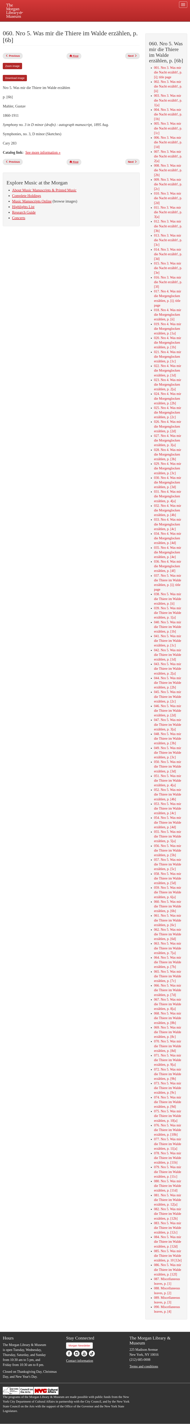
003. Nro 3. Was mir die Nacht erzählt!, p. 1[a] (168, 100)
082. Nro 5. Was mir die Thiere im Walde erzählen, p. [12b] (167, 1213)
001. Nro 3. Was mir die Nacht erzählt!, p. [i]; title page (168, 72)
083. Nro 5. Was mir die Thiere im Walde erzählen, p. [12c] (167, 1227)
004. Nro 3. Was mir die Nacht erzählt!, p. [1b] (168, 114)
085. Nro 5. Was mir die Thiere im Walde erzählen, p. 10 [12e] (167, 1255)
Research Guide (24, 212)
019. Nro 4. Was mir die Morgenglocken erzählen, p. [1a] (167, 328)
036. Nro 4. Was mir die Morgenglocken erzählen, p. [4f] (167, 566)
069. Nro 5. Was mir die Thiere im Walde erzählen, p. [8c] (167, 1032)
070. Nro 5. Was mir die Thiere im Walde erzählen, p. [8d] (167, 1045)
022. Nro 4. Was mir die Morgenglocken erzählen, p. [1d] (167, 370)
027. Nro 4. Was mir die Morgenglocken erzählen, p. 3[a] (167, 440)
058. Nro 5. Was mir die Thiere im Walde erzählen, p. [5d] (167, 878)
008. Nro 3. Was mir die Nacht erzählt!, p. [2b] (168, 170)
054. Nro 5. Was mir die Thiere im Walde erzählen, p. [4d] (167, 822)
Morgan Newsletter (79, 1345)
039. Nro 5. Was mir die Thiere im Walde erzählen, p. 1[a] (167, 612)
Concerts (18, 218)
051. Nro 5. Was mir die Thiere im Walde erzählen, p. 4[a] (167, 780)
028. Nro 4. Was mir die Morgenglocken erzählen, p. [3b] (167, 454)
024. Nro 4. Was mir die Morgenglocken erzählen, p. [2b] (167, 398)
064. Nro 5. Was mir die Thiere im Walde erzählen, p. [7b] (167, 962)
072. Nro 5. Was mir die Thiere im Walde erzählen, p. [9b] (167, 1074)
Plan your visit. (51, 25)
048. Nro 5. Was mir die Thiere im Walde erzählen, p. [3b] (167, 738)
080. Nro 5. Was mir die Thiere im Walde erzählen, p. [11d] (167, 1185)
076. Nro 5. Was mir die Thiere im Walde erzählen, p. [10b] (167, 1129)
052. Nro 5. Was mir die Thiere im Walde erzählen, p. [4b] (167, 794)
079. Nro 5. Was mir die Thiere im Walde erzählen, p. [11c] (167, 1171)
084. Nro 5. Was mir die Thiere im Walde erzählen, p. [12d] (167, 1241)
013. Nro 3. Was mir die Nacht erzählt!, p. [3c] (168, 240)
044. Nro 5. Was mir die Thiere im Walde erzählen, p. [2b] (167, 682)
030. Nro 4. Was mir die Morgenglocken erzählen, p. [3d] (167, 482)
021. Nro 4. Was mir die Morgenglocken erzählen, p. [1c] (167, 356)
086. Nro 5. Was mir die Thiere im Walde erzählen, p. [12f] (167, 1269)
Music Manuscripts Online (32, 201)
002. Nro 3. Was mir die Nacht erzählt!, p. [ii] (168, 86)
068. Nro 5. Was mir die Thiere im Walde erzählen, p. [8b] (167, 1018)
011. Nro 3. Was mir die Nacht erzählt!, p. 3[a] (168, 212)
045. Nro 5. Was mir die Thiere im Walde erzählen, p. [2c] (167, 696)
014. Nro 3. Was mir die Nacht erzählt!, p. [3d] (168, 254)
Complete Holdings (26, 196)
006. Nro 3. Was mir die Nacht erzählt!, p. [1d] (168, 142)
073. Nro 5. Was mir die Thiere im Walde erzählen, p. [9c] (167, 1087)
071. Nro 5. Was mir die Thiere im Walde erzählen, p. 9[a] (167, 1060)
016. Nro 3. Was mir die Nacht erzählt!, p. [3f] (168, 282)
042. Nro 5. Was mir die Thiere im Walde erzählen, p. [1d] (167, 654)
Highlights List (23, 207)
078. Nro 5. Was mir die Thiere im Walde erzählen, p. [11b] (167, 1157)
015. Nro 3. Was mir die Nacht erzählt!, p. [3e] (168, 268)
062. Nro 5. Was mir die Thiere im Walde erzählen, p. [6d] (167, 934)
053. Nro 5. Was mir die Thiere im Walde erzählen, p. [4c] (167, 808)
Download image (14, 78)
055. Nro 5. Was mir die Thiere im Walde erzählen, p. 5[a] (167, 836)
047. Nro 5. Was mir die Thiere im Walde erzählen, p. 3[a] (167, 724)
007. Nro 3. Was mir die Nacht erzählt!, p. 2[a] (168, 156)
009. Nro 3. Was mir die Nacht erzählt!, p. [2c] (168, 184)
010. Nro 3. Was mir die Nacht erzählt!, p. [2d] (168, 198)
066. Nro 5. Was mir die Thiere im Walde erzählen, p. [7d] (167, 990)
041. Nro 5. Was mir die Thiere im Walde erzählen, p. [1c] (167, 640)
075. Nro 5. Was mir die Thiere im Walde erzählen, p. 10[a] (167, 1115)
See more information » (42, 152)
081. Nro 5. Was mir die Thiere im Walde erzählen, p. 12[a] (167, 1199)
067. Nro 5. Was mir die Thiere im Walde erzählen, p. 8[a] (167, 1004)
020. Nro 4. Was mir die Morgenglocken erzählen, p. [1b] (167, 342)
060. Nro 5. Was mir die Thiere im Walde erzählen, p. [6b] (167, 906)
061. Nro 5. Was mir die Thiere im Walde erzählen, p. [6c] (167, 920)
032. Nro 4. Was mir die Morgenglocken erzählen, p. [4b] (167, 510)
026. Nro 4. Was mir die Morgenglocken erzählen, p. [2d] (167, 426)
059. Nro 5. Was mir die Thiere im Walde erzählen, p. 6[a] (167, 892)
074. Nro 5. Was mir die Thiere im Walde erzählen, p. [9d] (167, 1102)
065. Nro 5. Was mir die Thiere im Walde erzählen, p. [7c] (167, 976)
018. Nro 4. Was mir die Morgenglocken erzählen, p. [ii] (167, 314)
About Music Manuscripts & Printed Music (44, 190)
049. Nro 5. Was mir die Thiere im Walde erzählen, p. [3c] (167, 752)
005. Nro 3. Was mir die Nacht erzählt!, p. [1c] (168, 128)
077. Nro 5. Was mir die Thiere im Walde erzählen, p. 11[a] (167, 1143)
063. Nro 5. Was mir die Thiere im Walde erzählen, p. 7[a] (167, 948)
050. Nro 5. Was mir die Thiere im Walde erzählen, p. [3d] (167, 766)
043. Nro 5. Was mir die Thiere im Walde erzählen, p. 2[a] (167, 668)
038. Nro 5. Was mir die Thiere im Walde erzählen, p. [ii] (167, 598)
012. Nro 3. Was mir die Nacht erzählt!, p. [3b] (168, 226)
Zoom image (12, 66)
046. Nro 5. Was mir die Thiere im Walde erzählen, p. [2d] (167, 710)
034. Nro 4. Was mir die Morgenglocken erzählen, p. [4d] (167, 538)
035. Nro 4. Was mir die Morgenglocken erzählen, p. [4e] (167, 552)
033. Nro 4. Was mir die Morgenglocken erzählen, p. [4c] (167, 524)
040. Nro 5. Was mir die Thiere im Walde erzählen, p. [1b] (167, 626)
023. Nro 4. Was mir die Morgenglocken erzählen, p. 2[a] (167, 384)
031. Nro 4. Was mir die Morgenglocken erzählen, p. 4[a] (167, 496)
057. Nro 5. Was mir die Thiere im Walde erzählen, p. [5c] (167, 864)
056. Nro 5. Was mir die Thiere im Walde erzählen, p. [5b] (167, 850)
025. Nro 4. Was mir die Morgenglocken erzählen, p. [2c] (167, 412)
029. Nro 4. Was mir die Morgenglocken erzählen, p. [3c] (167, 468)
